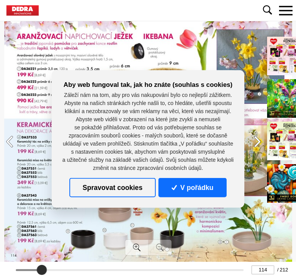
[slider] (42, 270)
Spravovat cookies (112, 188)
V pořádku (192, 188)
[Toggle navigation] (285, 10)
